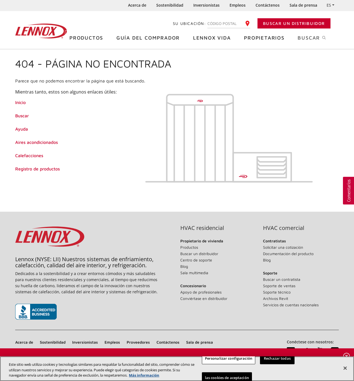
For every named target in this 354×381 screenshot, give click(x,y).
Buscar (318, 37)
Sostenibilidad (169, 5)
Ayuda (21, 128)
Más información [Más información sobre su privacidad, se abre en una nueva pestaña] (144, 375)
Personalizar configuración (228, 358)
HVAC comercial (283, 228)
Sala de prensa (303, 5)
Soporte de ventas (279, 285)
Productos (88, 37)
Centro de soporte (196, 260)
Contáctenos (268, 5)
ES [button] (329, 5)
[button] (348, 190)
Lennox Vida (214, 37)
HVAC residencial (202, 228)
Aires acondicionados (36, 142)
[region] (177, 368)
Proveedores (138, 342)
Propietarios (266, 37)
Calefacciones (29, 155)
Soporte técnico (277, 292)
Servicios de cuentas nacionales (291, 304)
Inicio (20, 102)
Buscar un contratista (281, 279)
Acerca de (137, 5)
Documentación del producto (288, 253)
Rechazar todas (277, 358)
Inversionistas (206, 5)
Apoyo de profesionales (201, 292)
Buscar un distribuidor (294, 23)
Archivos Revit (275, 298)
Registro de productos (37, 168)
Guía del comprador (150, 37)
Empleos (238, 5)
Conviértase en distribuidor (203, 298)
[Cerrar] (345, 368)
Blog (184, 266)
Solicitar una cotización (283, 247)
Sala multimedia (194, 272)
